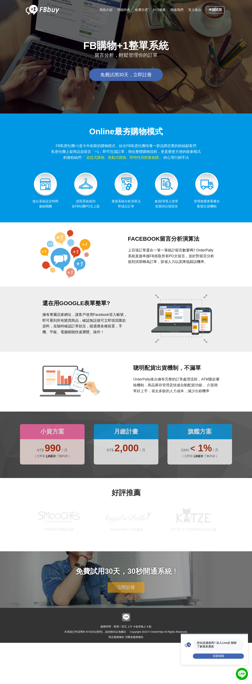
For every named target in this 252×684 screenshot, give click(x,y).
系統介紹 (105, 10)
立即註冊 (126, 587)
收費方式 (141, 10)
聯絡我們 (176, 10)
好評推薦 (159, 10)
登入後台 (194, 10)
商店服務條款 (116, 637)
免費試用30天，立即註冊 (126, 74)
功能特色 (123, 10)
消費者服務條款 (134, 637)
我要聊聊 (218, 656)
